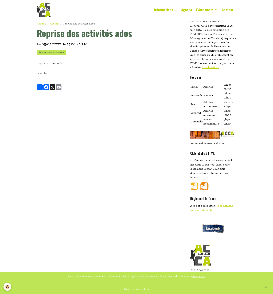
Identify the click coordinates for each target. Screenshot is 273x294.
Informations (164, 9)
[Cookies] (7, 287)
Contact (227, 9)
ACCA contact (199, 270)
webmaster (198, 276)
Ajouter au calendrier (51, 52)
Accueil (41, 23)
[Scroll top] (266, 287)
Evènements (205, 9)
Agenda (186, 9)
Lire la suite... (210, 67)
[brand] (44, 10)
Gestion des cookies (136, 289)
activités (42, 73)
